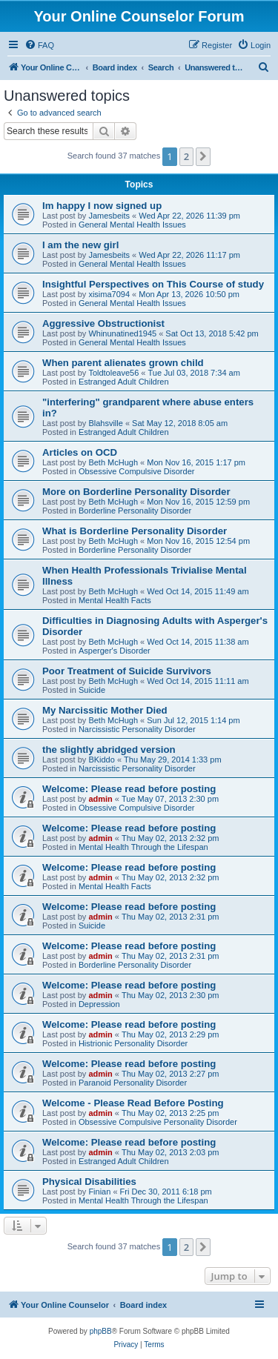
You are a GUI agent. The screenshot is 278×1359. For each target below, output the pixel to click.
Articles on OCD (79, 452)
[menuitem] (39, 45)
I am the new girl (80, 244)
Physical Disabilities (89, 1181)
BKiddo (101, 759)
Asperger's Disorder (114, 650)
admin (100, 798)
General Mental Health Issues (132, 224)
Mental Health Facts (115, 600)
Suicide (92, 689)
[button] (203, 156)
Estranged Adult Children (124, 381)
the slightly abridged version (109, 749)
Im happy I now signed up (102, 205)
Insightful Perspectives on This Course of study (153, 284)
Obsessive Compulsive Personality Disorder (158, 1121)
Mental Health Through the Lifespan (143, 847)
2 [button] (186, 156)
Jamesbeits (109, 215)
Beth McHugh (113, 462)
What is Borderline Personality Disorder (134, 530)
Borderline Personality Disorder (135, 510)
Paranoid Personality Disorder (133, 1082)
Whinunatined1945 (122, 333)
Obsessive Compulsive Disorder (137, 471)
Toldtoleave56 (113, 372)
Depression (99, 1004)
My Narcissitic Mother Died (105, 710)
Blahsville (105, 423)
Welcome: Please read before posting (129, 788)
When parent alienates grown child (123, 362)
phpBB (101, 1331)
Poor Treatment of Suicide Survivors (126, 671)
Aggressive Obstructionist (103, 323)
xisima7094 (109, 294)
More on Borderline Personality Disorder (136, 491)
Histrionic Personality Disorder (133, 1043)
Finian (99, 1191)
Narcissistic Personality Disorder (137, 729)
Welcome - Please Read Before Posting (133, 1103)
